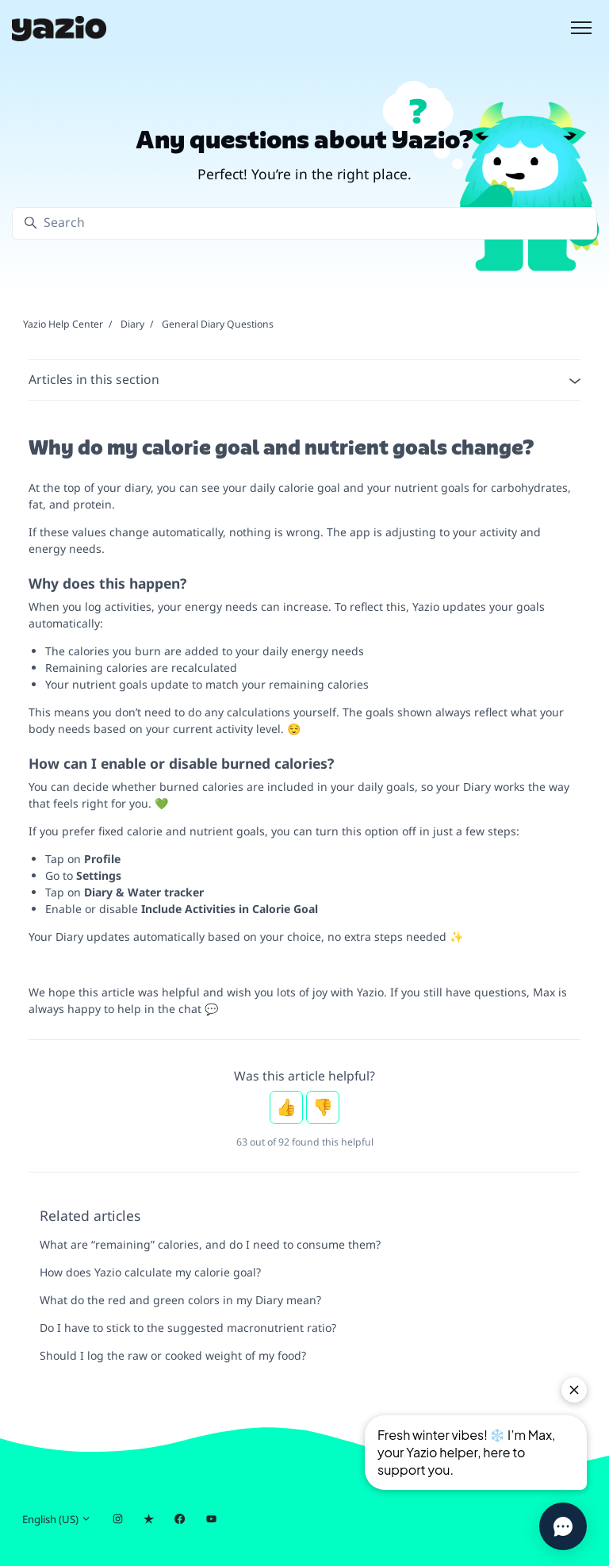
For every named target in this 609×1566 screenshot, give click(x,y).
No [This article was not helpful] (322, 1107)
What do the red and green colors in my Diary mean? (180, 1299)
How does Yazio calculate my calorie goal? (150, 1272)
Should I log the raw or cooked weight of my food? (173, 1355)
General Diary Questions (218, 324)
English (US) (56, 1519)
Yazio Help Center (63, 324)
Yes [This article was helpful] (286, 1107)
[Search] (304, 223)
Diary (132, 324)
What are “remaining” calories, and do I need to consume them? (210, 1244)
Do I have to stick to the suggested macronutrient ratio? (188, 1327)
